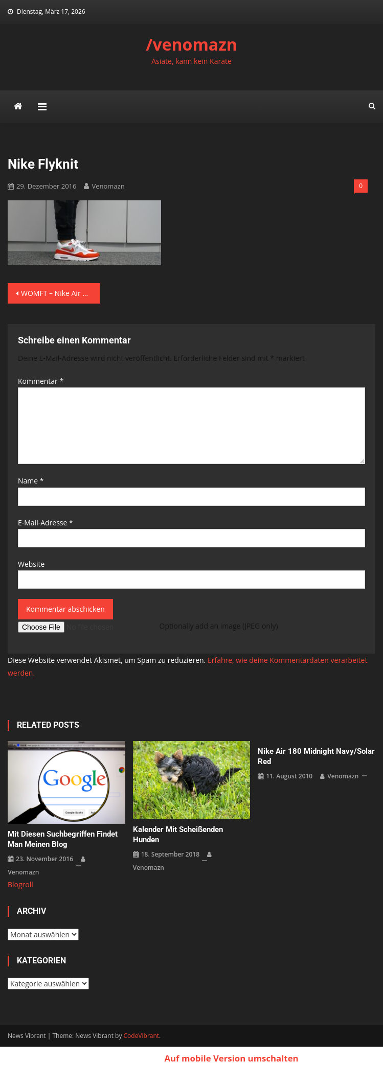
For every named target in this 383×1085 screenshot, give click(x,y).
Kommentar (40, 381)
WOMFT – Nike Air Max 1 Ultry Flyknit (60, 293)
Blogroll (20, 884)
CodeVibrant (142, 1035)
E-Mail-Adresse (45, 522)
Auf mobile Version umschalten (231, 1058)
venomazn (108, 186)
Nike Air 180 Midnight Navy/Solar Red (316, 756)
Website (31, 564)
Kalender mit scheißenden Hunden (178, 834)
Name (31, 481)
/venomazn (191, 44)
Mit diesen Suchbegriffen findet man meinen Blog (63, 839)
